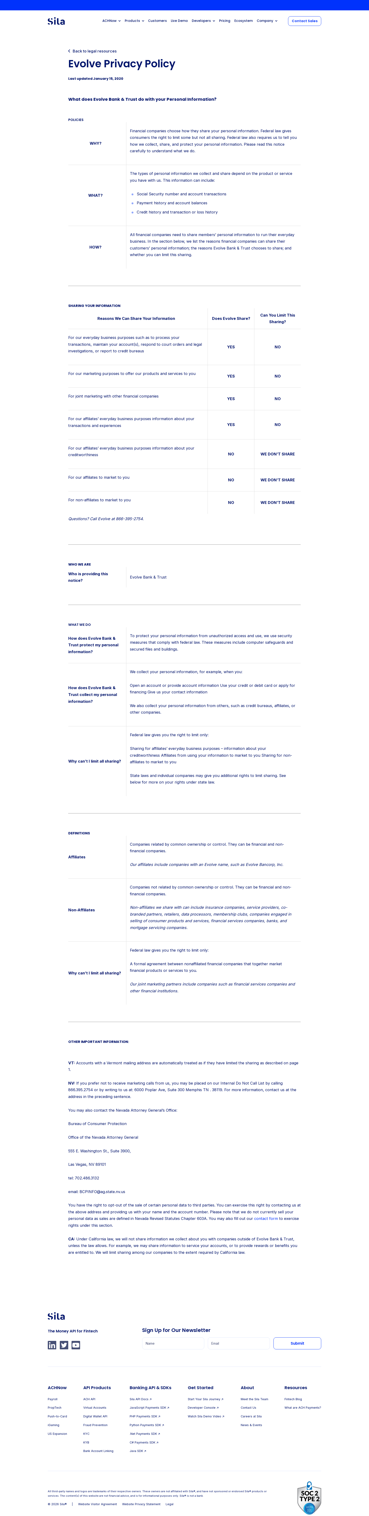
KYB (86, 1442)
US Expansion (57, 1434)
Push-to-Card (57, 1416)
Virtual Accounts (94, 1407)
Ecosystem (243, 21)
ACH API (89, 1399)
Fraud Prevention (95, 1425)
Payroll (52, 1399)
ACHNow (109, 21)
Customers (157, 21)
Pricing (224, 21)
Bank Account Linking (98, 1451)
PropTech (54, 1407)
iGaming (53, 1425)
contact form (266, 1218)
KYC (86, 1434)
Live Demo (179, 21)
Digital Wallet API (95, 1416)
